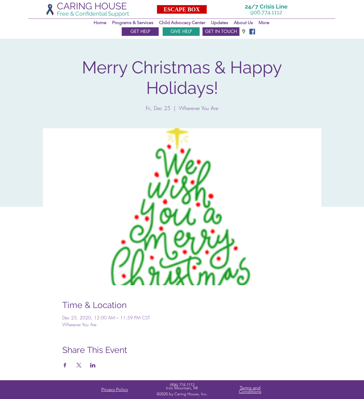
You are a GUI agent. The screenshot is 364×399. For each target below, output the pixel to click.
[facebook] (252, 31)
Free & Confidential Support (93, 13)
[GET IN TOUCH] (220, 31)
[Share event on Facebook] (65, 365)
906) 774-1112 (183, 384)
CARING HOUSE (92, 6)
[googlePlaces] (244, 31)
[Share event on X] (79, 365)
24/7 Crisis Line (266, 6)
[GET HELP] (140, 31)
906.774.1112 (266, 12)
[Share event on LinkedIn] (93, 365)
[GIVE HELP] (181, 31)
